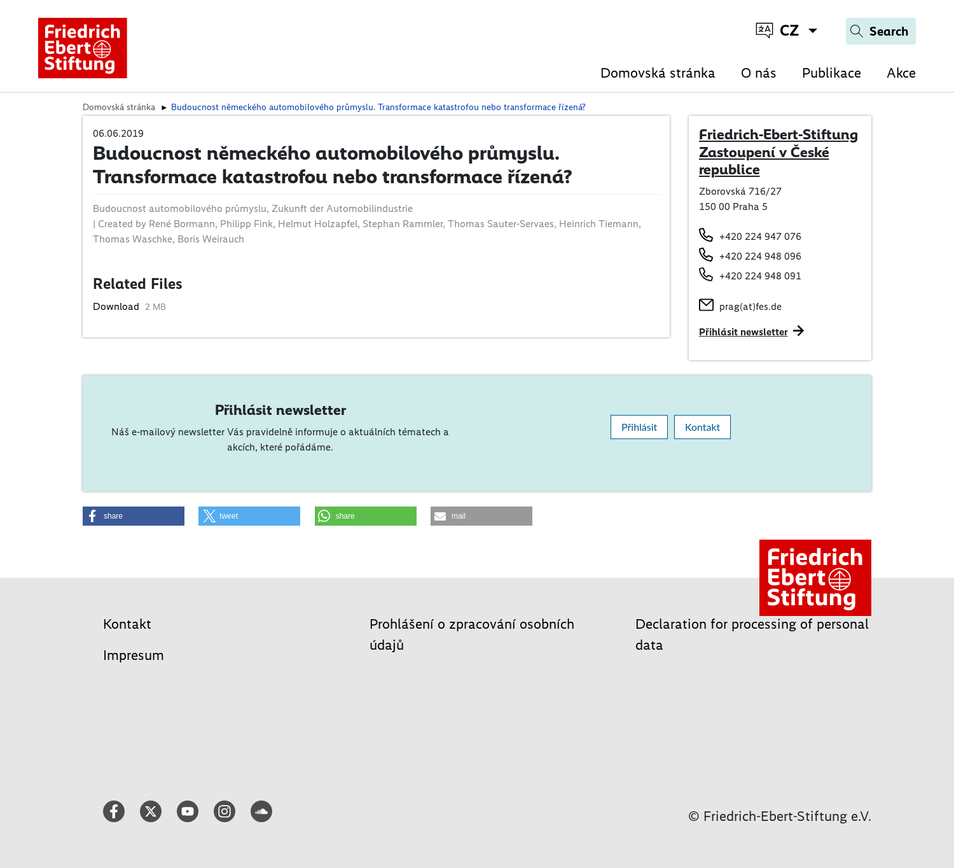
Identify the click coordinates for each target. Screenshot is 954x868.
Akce (901, 72)
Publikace (831, 72)
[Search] (881, 31)
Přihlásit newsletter (743, 332)
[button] (133, 516)
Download (117, 306)
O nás (759, 72)
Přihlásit (639, 427)
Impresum (133, 655)
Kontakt (702, 427)
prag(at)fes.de (750, 306)
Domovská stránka (658, 72)
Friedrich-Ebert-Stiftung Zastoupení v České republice (778, 151)
